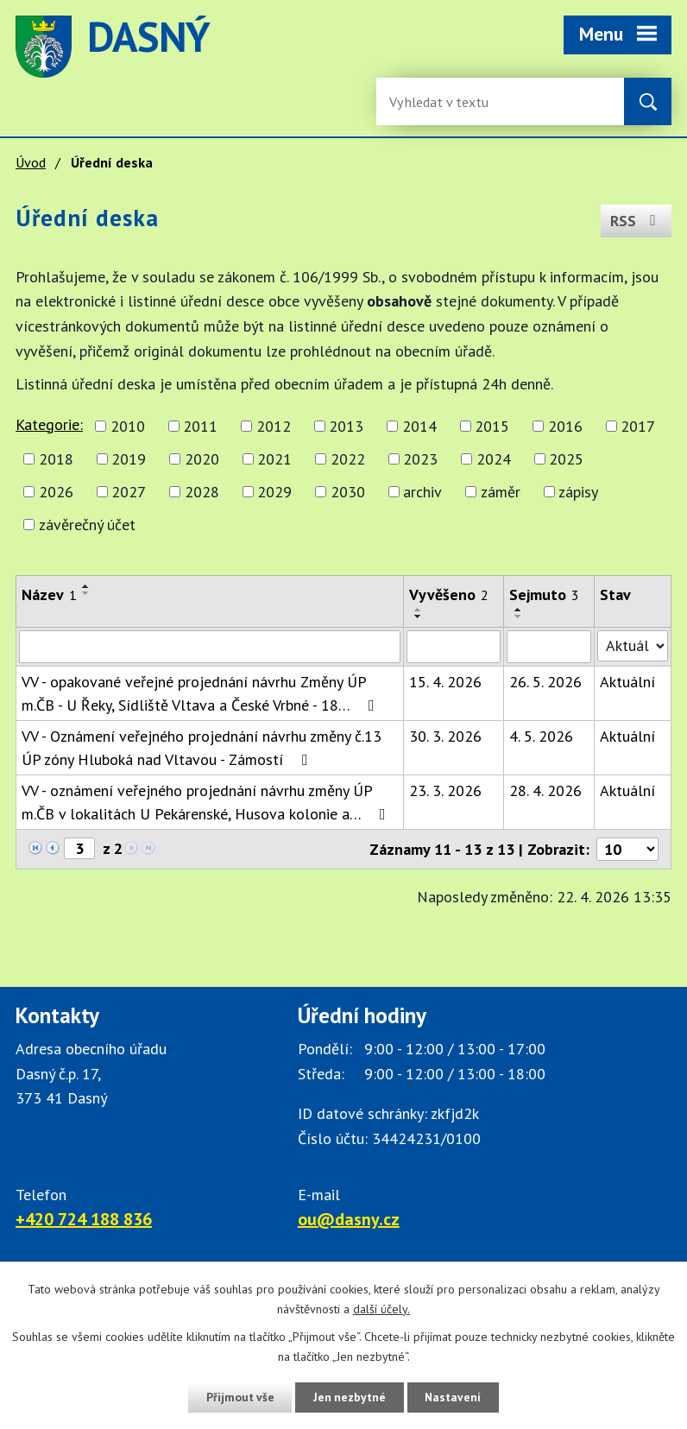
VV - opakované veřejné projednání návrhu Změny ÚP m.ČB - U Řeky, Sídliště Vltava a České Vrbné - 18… (201, 693)
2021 (274, 459)
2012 (273, 426)
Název (49, 594)
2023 (420, 459)
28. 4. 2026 (545, 790)
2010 (127, 426)
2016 (565, 426)
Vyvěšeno (448, 594)
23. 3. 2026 (445, 790)
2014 (419, 426)
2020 (202, 459)
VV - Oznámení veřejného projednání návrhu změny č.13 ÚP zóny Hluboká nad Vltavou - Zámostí (201, 747)
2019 (128, 459)
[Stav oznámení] (632, 645)
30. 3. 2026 (445, 736)
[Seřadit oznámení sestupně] (86, 593)
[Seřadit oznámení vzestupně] (86, 586)
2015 (492, 426)
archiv (422, 492)
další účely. (381, 1309)
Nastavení (455, 1397)
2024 (493, 459)
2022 (348, 459)
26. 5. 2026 (545, 682)
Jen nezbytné (349, 1397)
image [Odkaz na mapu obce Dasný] (478, 47)
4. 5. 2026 (541, 736)
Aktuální (627, 682)
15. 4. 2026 (445, 682)
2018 (56, 459)
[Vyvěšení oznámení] (454, 646)
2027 (128, 492)
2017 (638, 426)
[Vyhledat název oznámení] (209, 646)
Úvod (31, 162)
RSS (635, 220)
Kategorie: (49, 424)
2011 (200, 426)
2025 (566, 459)
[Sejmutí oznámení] (549, 646)
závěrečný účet (87, 524)
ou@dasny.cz (349, 1219)
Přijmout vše (238, 1397)
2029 (274, 492)
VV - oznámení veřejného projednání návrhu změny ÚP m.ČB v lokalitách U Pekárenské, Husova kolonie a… (207, 802)
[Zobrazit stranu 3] (79, 848)
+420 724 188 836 (84, 1219)
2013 (346, 426)
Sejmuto (544, 594)
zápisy (578, 492)
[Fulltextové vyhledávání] (445, 101)
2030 (348, 492)
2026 (56, 492)
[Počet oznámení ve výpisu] (627, 849)
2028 (202, 492)
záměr (500, 492)
